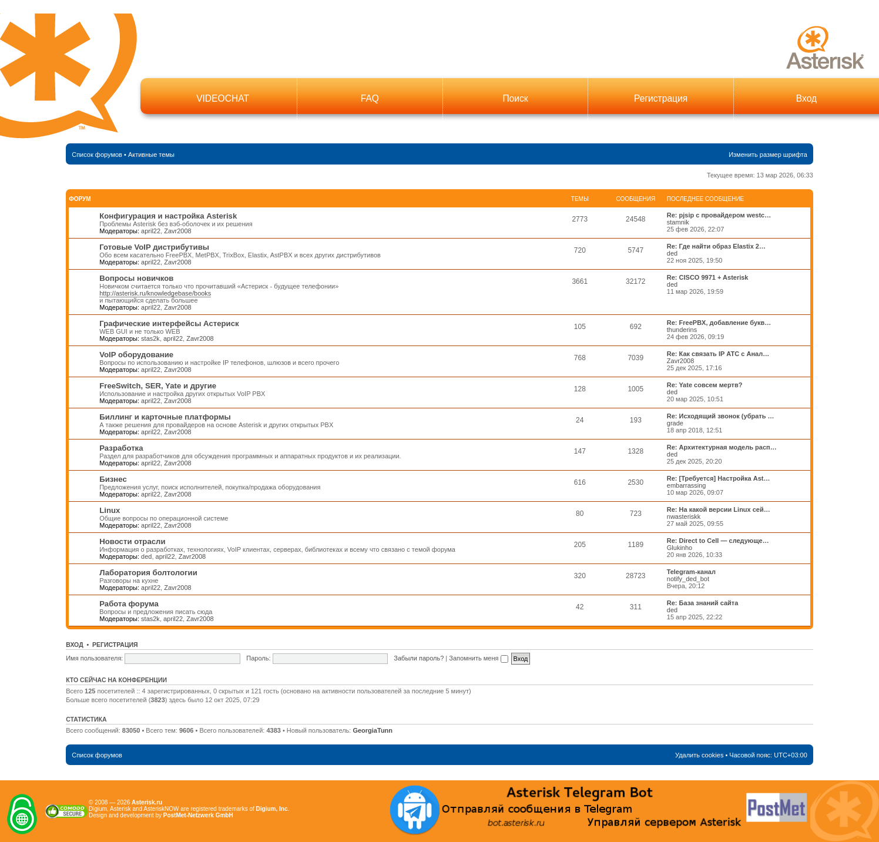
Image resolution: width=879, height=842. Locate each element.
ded (672, 253)
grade (675, 423)
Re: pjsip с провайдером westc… (719, 215)
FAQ (370, 98)
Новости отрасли (132, 541)
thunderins (682, 329)
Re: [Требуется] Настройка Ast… (718, 478)
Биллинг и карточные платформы (165, 416)
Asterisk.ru (147, 802)
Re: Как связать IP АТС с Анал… (718, 353)
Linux (109, 510)
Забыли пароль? (419, 658)
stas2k (150, 338)
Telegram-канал (691, 571)
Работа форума (129, 603)
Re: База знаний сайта (703, 602)
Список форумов (97, 154)
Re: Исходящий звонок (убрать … (720, 416)
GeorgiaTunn (372, 730)
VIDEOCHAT (222, 98)
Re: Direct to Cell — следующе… (718, 540)
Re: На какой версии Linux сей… (718, 509)
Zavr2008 (177, 230)
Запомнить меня (478, 658)
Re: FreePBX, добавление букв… (719, 322)
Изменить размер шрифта (768, 154)
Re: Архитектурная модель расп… (722, 447)
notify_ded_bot (688, 578)
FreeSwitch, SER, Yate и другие (157, 385)
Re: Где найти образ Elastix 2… (716, 246)
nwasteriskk (683, 516)
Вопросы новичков (136, 278)
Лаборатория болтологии (148, 572)
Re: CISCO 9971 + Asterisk (708, 277)
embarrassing (686, 485)
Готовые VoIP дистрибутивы (154, 247)
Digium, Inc (272, 809)
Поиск (515, 98)
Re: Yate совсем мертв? (705, 384)
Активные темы (151, 154)
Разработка (121, 448)
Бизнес (113, 479)
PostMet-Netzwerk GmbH (198, 815)
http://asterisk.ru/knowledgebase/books (155, 293)
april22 (150, 230)
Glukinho (679, 547)
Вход (806, 98)
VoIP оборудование (136, 354)
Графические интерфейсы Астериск (169, 323)
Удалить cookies (699, 755)
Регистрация (660, 98)
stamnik (678, 222)
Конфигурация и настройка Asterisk (168, 216)
